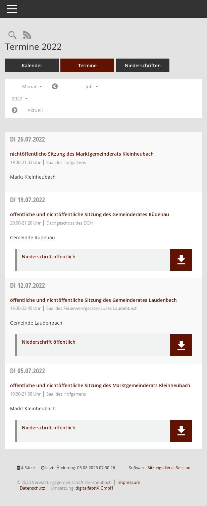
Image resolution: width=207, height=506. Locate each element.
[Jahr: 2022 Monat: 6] (55, 87)
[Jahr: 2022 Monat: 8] (14, 110)
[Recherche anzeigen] (12, 35)
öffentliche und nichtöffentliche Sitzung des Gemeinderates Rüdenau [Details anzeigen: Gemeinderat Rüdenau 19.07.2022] (89, 214)
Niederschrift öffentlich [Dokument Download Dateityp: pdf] (48, 257)
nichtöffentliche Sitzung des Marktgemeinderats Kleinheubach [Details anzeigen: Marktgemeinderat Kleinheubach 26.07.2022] (82, 154)
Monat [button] (32, 86)
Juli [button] (92, 86)
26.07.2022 (27, 139)
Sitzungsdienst (169, 468)
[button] (181, 260)
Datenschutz (32, 488)
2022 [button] (20, 98)
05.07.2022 (27, 370)
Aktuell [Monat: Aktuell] (35, 110)
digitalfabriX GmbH (94, 488)
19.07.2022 (27, 199)
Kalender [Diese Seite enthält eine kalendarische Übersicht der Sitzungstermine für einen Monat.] (32, 65)
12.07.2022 (27, 285)
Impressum (128, 482)
